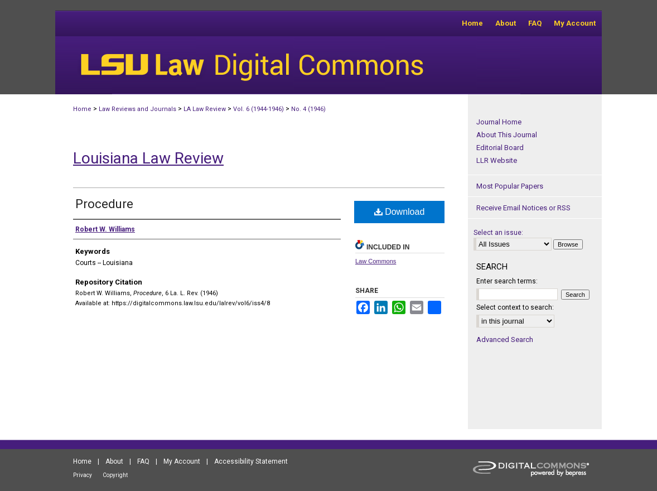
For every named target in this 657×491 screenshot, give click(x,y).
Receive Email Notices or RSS (523, 208)
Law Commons (375, 261)
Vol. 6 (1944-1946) (258, 109)
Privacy (82, 475)
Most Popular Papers (509, 186)
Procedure (104, 204)
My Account (181, 461)
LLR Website (496, 160)
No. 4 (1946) (308, 109)
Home (82, 109)
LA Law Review (204, 109)
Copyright (115, 475)
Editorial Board (500, 147)
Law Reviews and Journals (137, 109)
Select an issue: (498, 233)
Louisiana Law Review (148, 158)
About (114, 461)
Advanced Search (504, 339)
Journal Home (498, 122)
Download (399, 211)
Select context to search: (515, 307)
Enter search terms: (507, 281)
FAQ (143, 461)
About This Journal (506, 135)
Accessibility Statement (251, 461)
